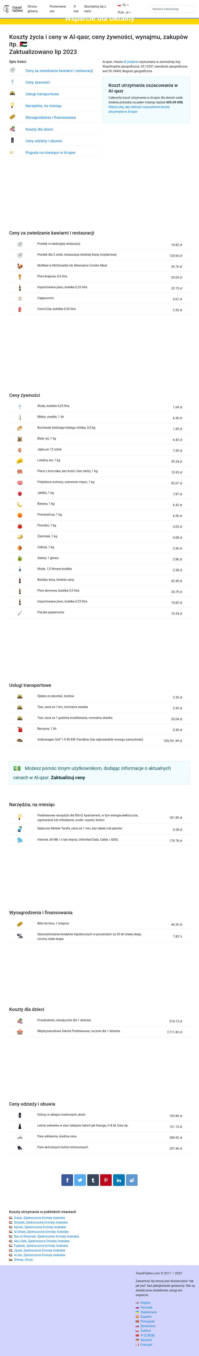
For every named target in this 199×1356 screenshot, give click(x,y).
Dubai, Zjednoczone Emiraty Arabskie (39, 1218)
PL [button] (122, 5)
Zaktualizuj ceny (68, 777)
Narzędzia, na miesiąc (43, 106)
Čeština (143, 1331)
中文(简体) (145, 1335)
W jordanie (131, 62)
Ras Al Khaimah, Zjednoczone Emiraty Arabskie (46, 1236)
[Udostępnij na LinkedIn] (119, 1180)
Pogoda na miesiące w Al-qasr (50, 152)
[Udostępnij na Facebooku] (67, 1180)
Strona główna (33, 9)
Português (145, 1321)
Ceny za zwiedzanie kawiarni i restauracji (59, 70)
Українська (146, 1312)
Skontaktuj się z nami (95, 9)
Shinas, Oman (23, 1260)
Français (144, 1344)
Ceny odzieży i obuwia (43, 141)
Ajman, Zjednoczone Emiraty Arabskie (40, 1227)
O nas (76, 9)
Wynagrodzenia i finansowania (50, 117)
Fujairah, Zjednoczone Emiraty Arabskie (41, 1246)
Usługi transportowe (42, 94)
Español (144, 1317)
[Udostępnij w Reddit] (132, 1180)
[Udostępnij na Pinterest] (106, 1180)
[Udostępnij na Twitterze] (80, 1180)
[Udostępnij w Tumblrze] (93, 1180)
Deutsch (144, 1340)
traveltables (17, 9)
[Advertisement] (99, 197)
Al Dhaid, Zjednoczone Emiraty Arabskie (41, 1232)
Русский (144, 1307)
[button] (124, 12)
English (143, 1303)
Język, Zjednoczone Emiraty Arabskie (39, 1250)
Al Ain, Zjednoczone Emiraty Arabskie (39, 1255)
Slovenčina (145, 1326)
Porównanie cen (58, 9)
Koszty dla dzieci (39, 129)
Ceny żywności (37, 82)
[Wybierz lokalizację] (172, 9)
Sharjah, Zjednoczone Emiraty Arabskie (41, 1222)
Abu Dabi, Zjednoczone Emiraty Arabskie (42, 1241)
